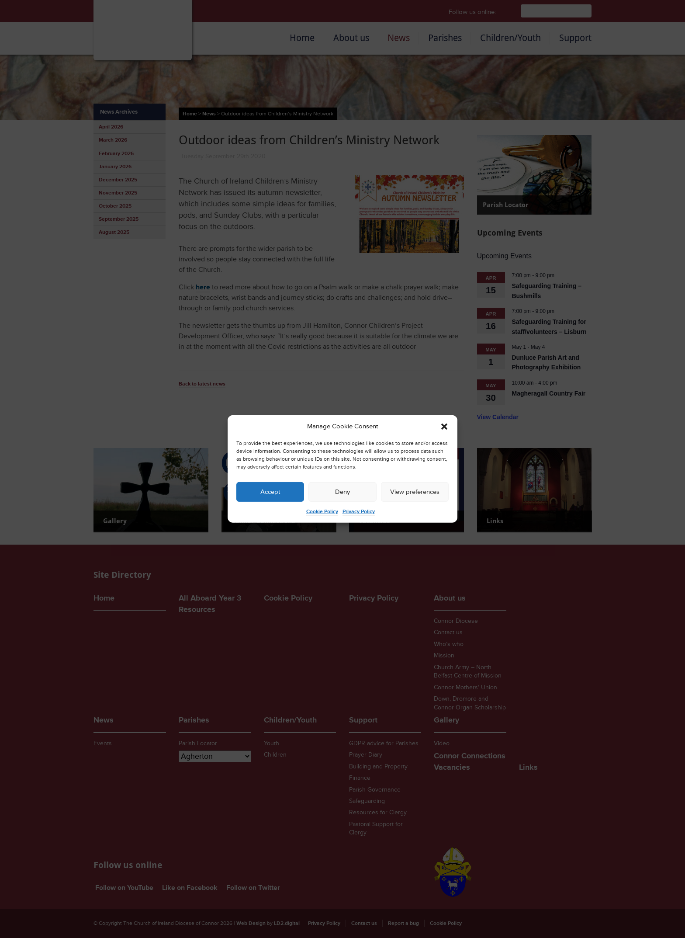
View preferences (414, 492)
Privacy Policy (358, 511)
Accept (270, 492)
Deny (342, 492)
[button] (444, 426)
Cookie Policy (322, 511)
